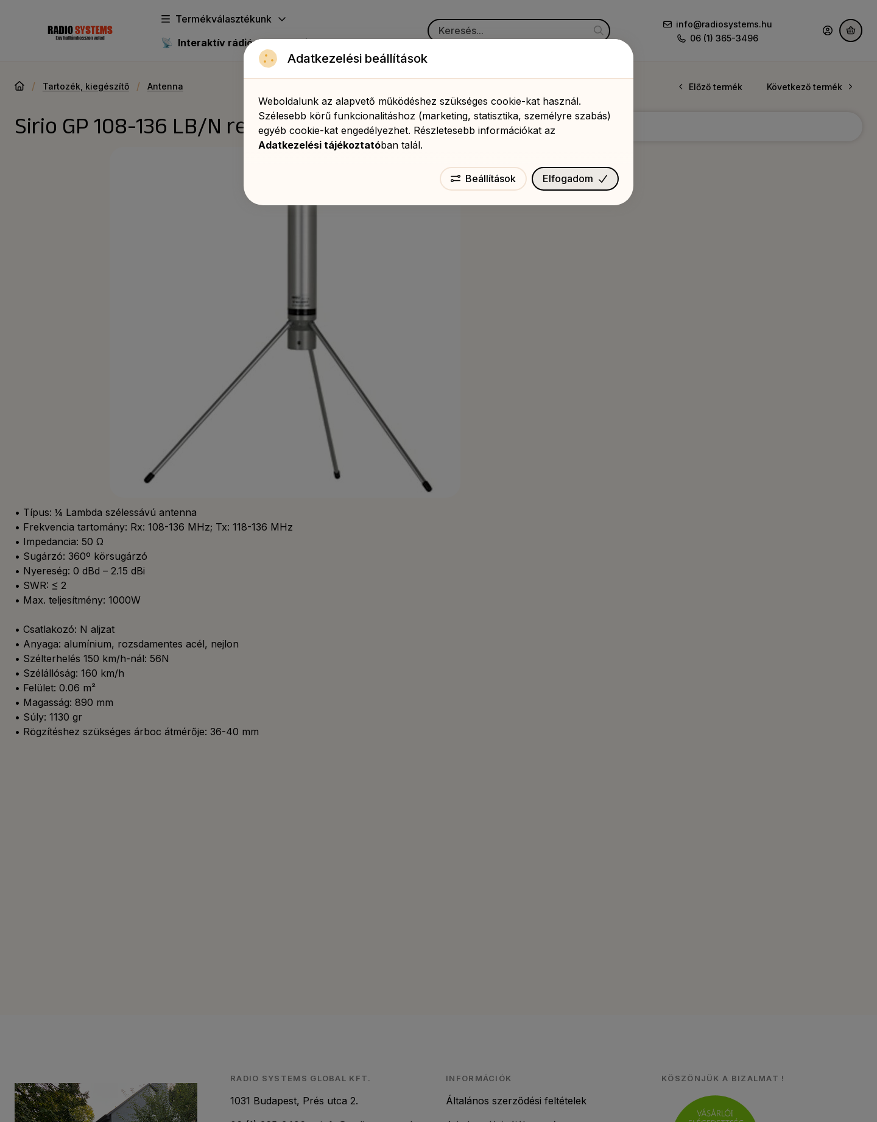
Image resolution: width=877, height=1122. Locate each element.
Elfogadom (575, 178)
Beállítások (483, 178)
